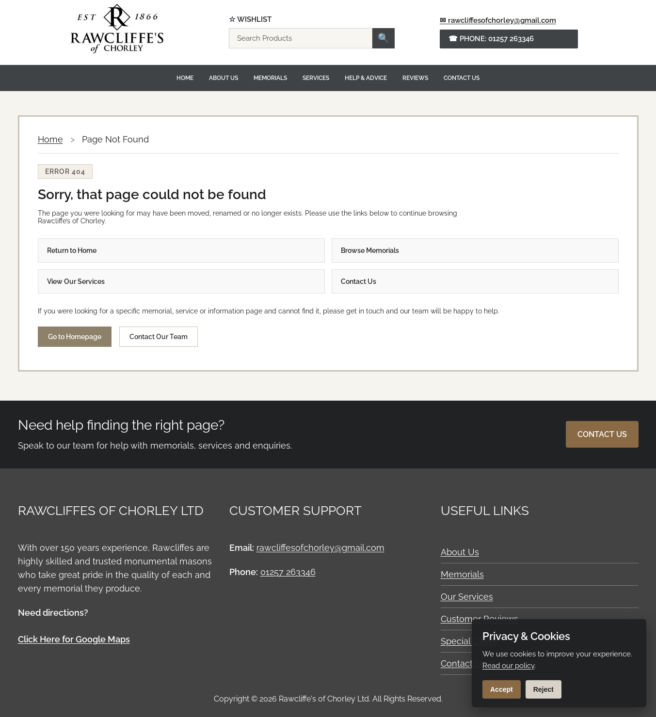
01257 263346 (288, 572)
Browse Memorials (370, 250)
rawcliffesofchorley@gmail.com (320, 548)
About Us (223, 78)
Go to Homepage (74, 337)
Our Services (467, 597)
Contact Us (462, 78)
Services (316, 78)
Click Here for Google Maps (74, 639)
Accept (501, 689)
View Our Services (76, 281)
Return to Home (71, 250)
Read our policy (508, 665)
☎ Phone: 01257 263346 (491, 38)
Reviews (415, 78)
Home (184, 78)
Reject (543, 689)
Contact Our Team (158, 337)
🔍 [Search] (383, 38)
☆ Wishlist (250, 19)
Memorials (270, 78)
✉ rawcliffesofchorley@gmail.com (498, 20)
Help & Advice (366, 78)
